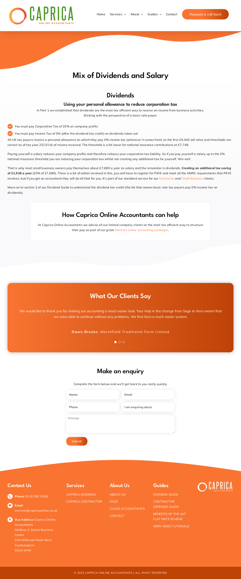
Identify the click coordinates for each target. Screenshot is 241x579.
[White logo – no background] (215, 482)
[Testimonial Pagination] (115, 342)
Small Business (192, 178)
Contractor (167, 178)
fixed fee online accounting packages (141, 230)
